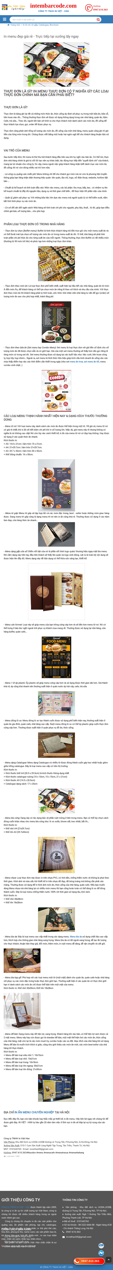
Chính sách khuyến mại (16, 1241)
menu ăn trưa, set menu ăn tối (84, 361)
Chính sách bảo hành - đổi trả (19, 1246)
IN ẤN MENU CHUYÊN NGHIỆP (34, 1112)
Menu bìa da (75, 936)
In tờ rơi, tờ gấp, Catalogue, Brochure (41, 25)
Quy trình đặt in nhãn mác (17, 1236)
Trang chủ (15, 25)
